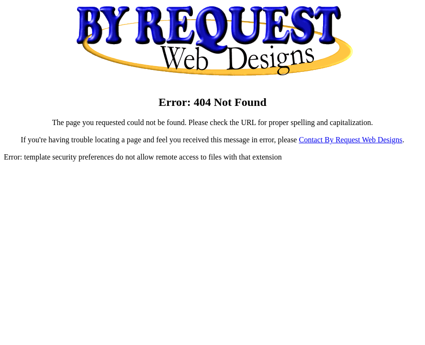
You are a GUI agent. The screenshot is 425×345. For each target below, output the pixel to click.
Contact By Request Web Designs (350, 140)
